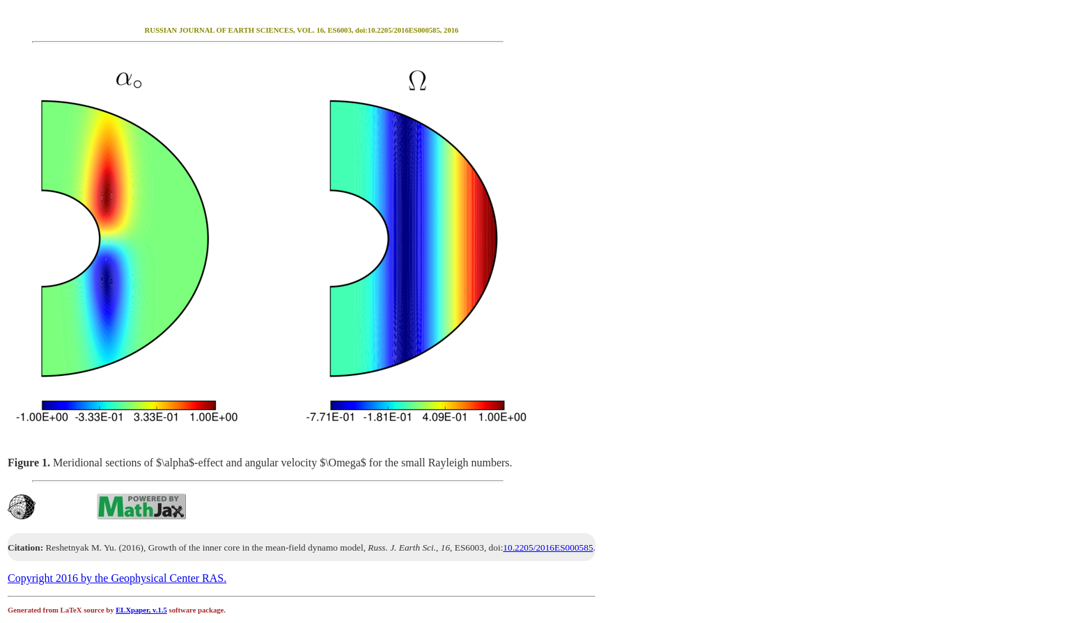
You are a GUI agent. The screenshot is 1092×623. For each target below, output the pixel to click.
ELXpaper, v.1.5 (141, 610)
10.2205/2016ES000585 (548, 547)
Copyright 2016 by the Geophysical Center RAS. (117, 578)
